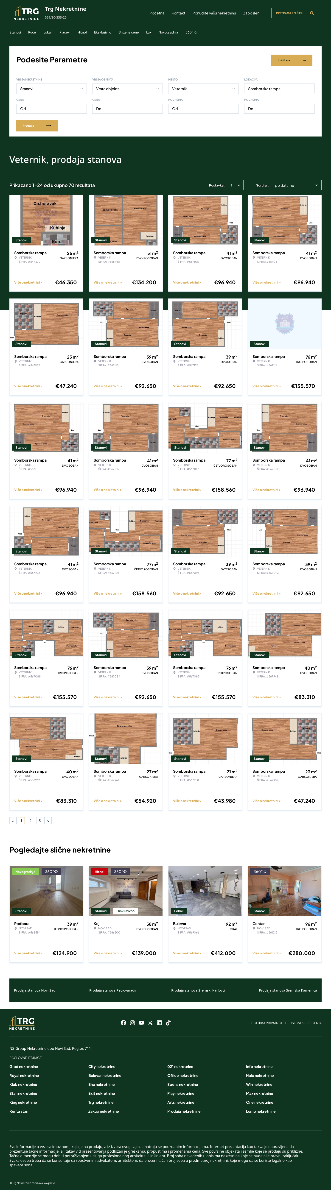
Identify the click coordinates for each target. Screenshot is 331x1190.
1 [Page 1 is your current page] (21, 818)
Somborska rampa (264, 86)
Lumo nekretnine (261, 1109)
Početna (157, 13)
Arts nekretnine (180, 1100)
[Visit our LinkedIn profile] (159, 1020)
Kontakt (178, 13)
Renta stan (18, 1109)
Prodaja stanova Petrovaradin (113, 988)
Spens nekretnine (182, 1082)
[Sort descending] (239, 183)
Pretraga (37, 123)
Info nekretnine (259, 1064)
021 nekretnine (180, 1064)
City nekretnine (101, 1064)
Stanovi (15, 32)
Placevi (64, 32)
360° (191, 32)
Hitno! (82, 32)
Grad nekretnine (23, 1064)
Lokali (47, 32)
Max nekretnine (259, 1091)
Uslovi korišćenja (305, 1021)
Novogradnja (168, 32)
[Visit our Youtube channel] (141, 1020)
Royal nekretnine (24, 1073)
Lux (148, 32)
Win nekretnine (259, 1082)
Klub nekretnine (23, 1082)
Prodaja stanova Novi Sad (35, 988)
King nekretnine (23, 1100)
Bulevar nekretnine (104, 1073)
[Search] (312, 13)
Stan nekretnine (23, 1091)
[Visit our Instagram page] (132, 1020)
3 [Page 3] (40, 818)
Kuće (32, 32)
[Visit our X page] (150, 1020)
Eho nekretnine (101, 1082)
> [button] (48, 818)
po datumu (284, 183)
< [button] (13, 818)
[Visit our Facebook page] (123, 1020)
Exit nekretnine (101, 1091)
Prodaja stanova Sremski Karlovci (198, 988)
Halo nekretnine (260, 1073)
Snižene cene (129, 32)
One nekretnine (259, 1100)
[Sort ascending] (231, 183)
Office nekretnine (183, 1073)
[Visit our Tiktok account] (168, 1020)
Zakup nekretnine (103, 1109)
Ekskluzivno (102, 32)
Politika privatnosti (268, 1021)
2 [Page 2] (30, 818)
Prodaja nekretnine (184, 1109)
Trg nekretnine (101, 1100)
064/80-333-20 (56, 17)
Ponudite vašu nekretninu (214, 13)
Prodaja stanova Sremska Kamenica (288, 988)
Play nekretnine (180, 1091)
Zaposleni (251, 13)
